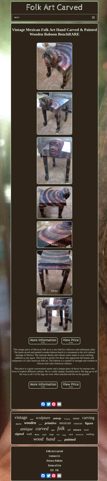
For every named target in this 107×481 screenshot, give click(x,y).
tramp (64, 435)
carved (42, 428)
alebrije (57, 418)
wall (29, 434)
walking (90, 434)
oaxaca (77, 429)
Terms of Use (54, 465)
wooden (30, 423)
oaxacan (78, 423)
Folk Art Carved (54, 451)
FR (57, 470)
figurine (18, 424)
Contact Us (54, 455)
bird (58, 435)
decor (60, 440)
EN (52, 470)
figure (89, 423)
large (51, 434)
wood (38, 438)
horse (40, 424)
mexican (65, 423)
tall (68, 429)
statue (76, 418)
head (31, 419)
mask (86, 429)
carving (88, 417)
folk (61, 428)
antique (26, 429)
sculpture (43, 417)
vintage (21, 417)
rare (53, 430)
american (79, 434)
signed (19, 434)
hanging (67, 419)
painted (70, 439)
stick (71, 434)
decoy (37, 435)
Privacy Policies (55, 460)
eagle (44, 434)
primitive (50, 423)
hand (50, 438)
